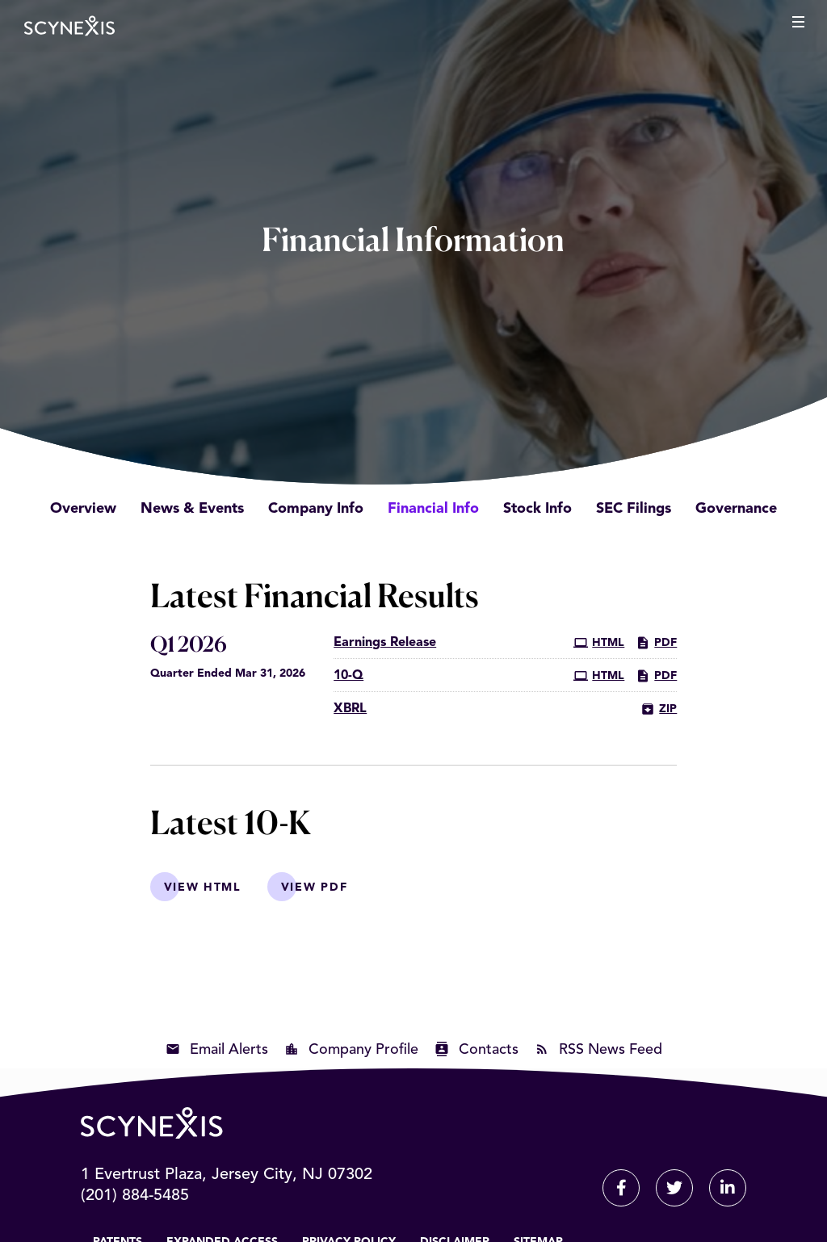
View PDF (314, 887)
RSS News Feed (610, 1050)
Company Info (315, 508)
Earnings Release (385, 642)
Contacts (488, 1050)
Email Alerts (229, 1050)
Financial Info (433, 508)
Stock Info (537, 508)
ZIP (658, 709)
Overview (83, 508)
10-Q (348, 675)
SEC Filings (633, 508)
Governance (736, 508)
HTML (598, 642)
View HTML (202, 887)
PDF (656, 642)
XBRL (350, 709)
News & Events (192, 508)
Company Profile (363, 1050)
